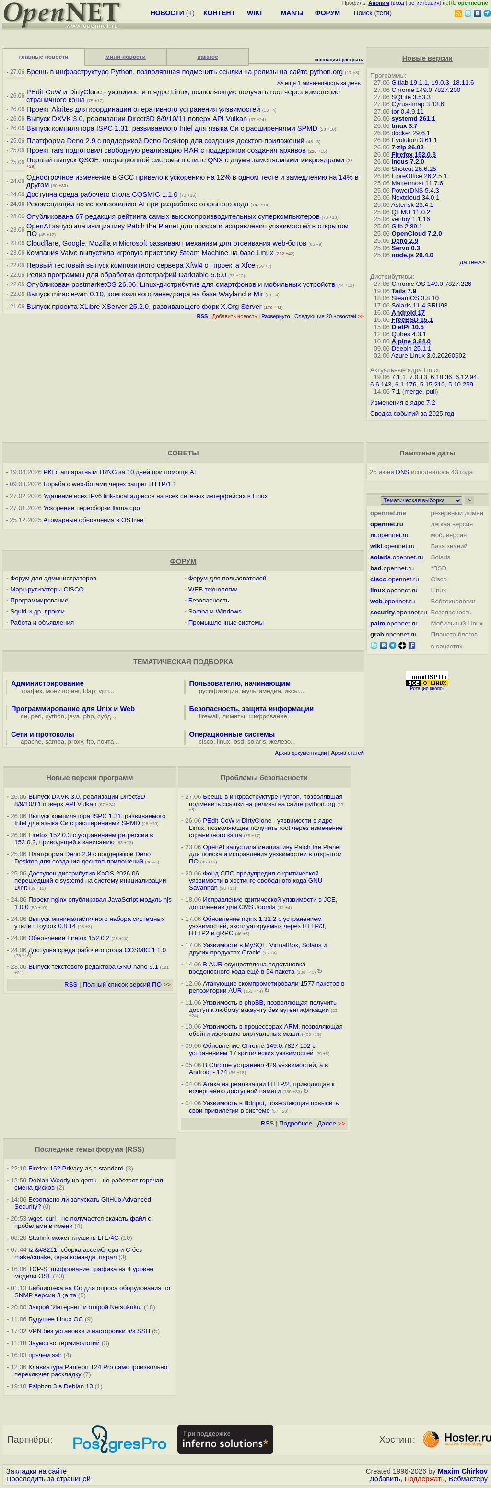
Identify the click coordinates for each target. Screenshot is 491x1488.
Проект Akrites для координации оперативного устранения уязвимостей (143, 109)
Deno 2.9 (405, 240)
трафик (31, 690)
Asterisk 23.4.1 (412, 204)
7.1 (396, 391)
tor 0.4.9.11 (408, 111)
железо (280, 741)
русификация (218, 690)
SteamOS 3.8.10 (415, 298)
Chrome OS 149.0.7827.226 (432, 283)
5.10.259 (460, 384)
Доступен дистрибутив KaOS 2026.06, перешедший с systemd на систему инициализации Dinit (90, 880)
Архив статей (347, 753)
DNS (402, 472)
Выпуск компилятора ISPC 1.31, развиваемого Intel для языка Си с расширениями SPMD (171, 128)
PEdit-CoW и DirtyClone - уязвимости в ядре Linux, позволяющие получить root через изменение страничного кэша (266, 828)
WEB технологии (213, 589)
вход (398, 3)
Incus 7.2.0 (408, 161)
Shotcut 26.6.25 (414, 168)
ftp (90, 741)
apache (31, 741)
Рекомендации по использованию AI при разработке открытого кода (137, 204)
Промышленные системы (226, 622)
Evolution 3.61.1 (415, 140)
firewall (209, 716)
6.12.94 (466, 377)
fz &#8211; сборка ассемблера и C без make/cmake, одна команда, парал (78, 1253)
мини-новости (125, 57)
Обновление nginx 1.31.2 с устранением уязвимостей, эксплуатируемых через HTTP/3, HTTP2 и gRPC (257, 926)
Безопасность (208, 600)
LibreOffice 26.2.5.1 (419, 176)
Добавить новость (234, 316)
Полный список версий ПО (126, 984)
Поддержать (425, 1479)
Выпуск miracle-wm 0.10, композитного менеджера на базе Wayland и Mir (145, 294)
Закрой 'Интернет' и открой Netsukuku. (85, 1307)
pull (431, 391)
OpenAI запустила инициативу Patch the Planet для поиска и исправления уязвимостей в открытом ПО (265, 854)
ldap (89, 690)
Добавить (385, 1479)
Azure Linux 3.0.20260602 (428, 355)
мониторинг (63, 690)
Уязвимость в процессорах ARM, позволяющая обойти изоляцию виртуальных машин (266, 1030)
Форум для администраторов (53, 578)
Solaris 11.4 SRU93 (420, 305)
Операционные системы (232, 734)
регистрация (424, 3)
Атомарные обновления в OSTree (93, 519)
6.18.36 (441, 377)
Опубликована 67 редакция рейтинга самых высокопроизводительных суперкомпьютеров (173, 216)
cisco (206, 741)
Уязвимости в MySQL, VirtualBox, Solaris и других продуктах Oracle (258, 949)
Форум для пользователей (227, 578)
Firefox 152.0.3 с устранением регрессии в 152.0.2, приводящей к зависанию (83, 838)
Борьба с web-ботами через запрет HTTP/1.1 (110, 484)
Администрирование (47, 683)
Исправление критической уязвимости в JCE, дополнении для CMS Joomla (263, 903)
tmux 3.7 (405, 125)
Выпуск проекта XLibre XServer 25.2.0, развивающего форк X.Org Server (144, 306)
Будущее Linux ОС (55, 1319)
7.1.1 (399, 377)
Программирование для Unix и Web (73, 709)
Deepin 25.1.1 (412, 348)
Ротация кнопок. (428, 688)
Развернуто (275, 316)
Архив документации (301, 753)
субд (104, 716)
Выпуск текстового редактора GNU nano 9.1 (93, 966)
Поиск (363, 13)
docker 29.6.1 (411, 132)
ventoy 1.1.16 (411, 219)
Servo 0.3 (406, 247)
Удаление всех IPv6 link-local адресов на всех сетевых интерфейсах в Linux (156, 496)
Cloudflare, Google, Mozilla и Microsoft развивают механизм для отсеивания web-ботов (166, 243)
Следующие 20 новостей (329, 316)
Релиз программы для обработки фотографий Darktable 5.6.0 (126, 275)
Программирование (39, 600)
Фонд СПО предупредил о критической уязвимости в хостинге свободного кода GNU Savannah (255, 880)
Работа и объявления (42, 622)
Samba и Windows (215, 611)
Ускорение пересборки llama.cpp (92, 507)
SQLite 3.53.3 (411, 97)
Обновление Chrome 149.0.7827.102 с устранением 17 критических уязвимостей (252, 1049)
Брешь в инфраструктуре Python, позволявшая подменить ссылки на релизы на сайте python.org (184, 72)
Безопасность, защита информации (251, 709)
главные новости (44, 57)
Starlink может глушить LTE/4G (73, 1237)
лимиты (233, 716)
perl (36, 716)
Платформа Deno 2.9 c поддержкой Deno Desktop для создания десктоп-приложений (165, 141)
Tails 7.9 (404, 291)
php (88, 716)
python (54, 716)
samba (54, 741)
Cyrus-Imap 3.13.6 (418, 104)
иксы (291, 690)
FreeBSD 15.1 (412, 319)
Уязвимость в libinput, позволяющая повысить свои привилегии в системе (264, 1107)
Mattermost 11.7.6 (417, 183)
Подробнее (295, 1123)
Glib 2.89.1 (407, 226)
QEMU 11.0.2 (411, 212)
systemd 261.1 (413, 118)
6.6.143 (380, 384)
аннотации (326, 59)
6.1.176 (405, 384)
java (74, 716)
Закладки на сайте (36, 1471)
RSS (70, 984)
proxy (75, 741)
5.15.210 (432, 384)
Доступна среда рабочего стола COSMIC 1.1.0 (101, 194)
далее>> (472, 262)
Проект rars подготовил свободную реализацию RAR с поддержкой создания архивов (166, 150)
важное (207, 57)
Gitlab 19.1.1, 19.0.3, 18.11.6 (433, 82)
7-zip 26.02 (408, 147)
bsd (239, 741)
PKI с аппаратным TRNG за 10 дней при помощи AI (120, 472)
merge (413, 391)
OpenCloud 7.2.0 (417, 233)
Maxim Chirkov (463, 1471)
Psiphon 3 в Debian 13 (60, 1386)
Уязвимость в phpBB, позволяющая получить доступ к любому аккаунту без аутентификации (263, 1006)
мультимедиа (261, 690)
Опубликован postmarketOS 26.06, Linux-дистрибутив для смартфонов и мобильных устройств (180, 284)
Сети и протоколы (42, 734)
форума (109, 1149)
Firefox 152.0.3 (414, 154)
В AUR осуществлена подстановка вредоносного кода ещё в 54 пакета (247, 968)
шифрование (267, 716)
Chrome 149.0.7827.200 (426, 89)
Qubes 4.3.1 (409, 334)
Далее (331, 1123)
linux (223, 741)
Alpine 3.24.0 (411, 341)
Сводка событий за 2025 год (412, 413)
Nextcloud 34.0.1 (416, 197)
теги (382, 13)
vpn (104, 690)
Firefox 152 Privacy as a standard (76, 1168)
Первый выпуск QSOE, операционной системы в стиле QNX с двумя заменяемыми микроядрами (185, 160)
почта (105, 741)
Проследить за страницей (48, 1479)
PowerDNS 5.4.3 (415, 190)
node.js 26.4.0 (412, 255)
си (24, 716)
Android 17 (408, 312)
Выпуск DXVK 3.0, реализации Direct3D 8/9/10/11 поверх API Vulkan (136, 119)
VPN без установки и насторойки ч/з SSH (89, 1331)
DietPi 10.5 (408, 326)
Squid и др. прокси (37, 611)
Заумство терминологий (64, 1343)
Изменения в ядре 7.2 (402, 402)
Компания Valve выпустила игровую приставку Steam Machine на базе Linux (149, 253)
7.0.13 (418, 377)
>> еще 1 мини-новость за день (319, 83)
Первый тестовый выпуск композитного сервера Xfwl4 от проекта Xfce (140, 265)
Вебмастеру (468, 1479)
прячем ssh (45, 1355)
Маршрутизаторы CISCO (47, 589)
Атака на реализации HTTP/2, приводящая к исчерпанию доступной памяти (262, 1087)
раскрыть (352, 59)
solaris (256, 741)
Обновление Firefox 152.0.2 (69, 938)
